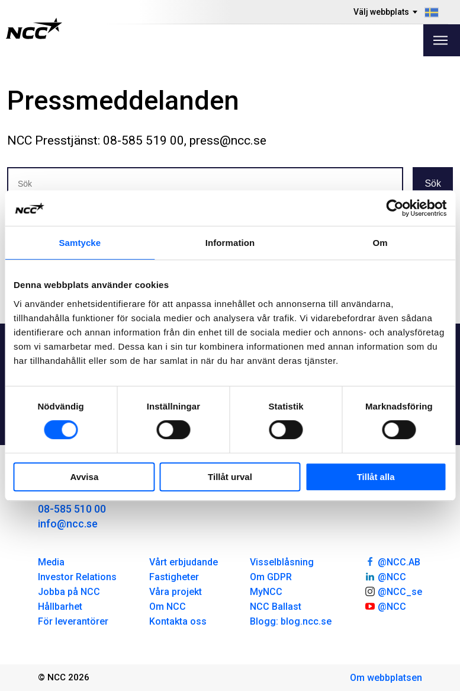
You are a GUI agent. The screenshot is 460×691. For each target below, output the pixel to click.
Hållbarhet (60, 606)
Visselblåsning (282, 562)
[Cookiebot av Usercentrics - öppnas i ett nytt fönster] (394, 208)
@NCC (385, 576)
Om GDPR (271, 577)
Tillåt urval (230, 477)
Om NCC (167, 606)
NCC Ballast (275, 606)
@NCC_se (393, 590)
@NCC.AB (392, 561)
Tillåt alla (376, 477)
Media (51, 562)
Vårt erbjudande (183, 562)
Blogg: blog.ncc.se (291, 621)
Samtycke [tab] (80, 243)
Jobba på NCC (69, 591)
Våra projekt (175, 591)
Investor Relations (77, 577)
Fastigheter (174, 577)
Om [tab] (380, 243)
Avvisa (84, 477)
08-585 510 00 (72, 509)
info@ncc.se (68, 523)
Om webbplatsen (386, 677)
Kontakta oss (178, 621)
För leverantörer (73, 621)
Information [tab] (230, 243)
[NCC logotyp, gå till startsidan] (34, 28)
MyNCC (266, 591)
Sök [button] (432, 183)
